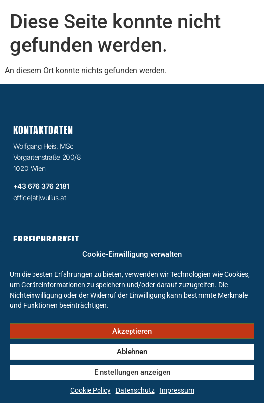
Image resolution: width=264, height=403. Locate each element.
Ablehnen (132, 351)
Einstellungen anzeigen (132, 372)
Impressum (177, 390)
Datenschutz (135, 390)
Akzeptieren (132, 331)
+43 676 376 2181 (41, 186)
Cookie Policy (90, 390)
